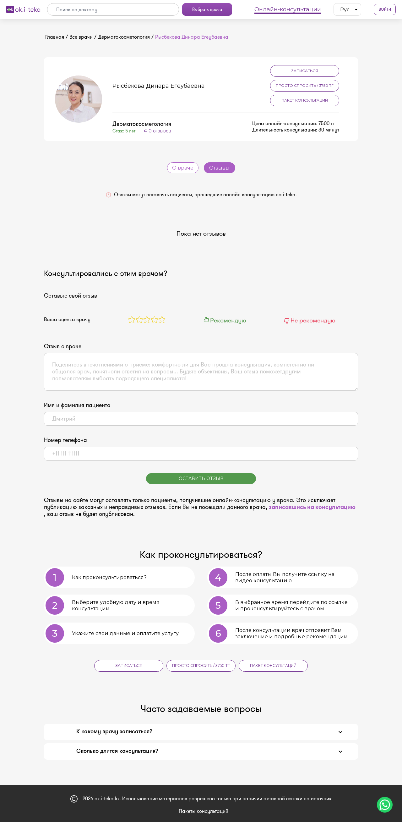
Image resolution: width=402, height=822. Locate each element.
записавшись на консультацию (312, 507)
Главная (54, 37)
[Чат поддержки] (385, 805)
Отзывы (219, 168)
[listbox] (347, 9)
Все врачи (81, 37)
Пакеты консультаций (203, 811)
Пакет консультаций (304, 100)
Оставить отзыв (201, 478)
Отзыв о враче (62, 346)
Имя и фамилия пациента (77, 405)
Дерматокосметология (124, 37)
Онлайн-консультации (287, 9)
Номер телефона (65, 440)
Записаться (304, 70)
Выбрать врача (207, 9)
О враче (182, 168)
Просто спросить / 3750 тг (305, 85)
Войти (385, 9)
